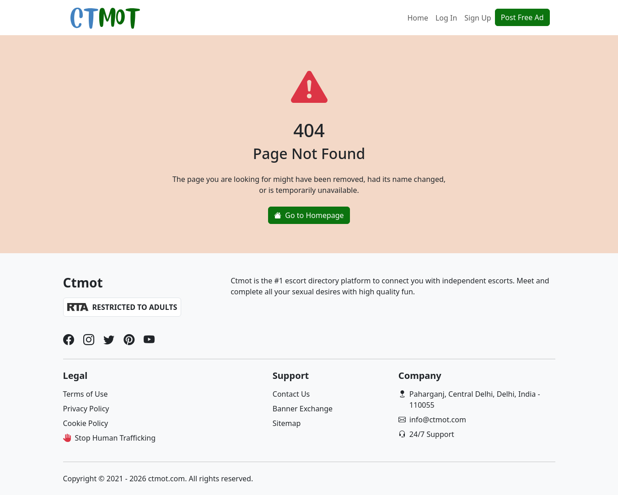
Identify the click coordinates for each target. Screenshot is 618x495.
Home (417, 18)
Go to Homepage (309, 215)
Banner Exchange (303, 409)
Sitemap (287, 423)
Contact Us (291, 394)
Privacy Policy (86, 409)
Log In (446, 18)
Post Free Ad (522, 17)
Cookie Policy (85, 423)
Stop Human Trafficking (115, 438)
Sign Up (477, 18)
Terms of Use (85, 394)
